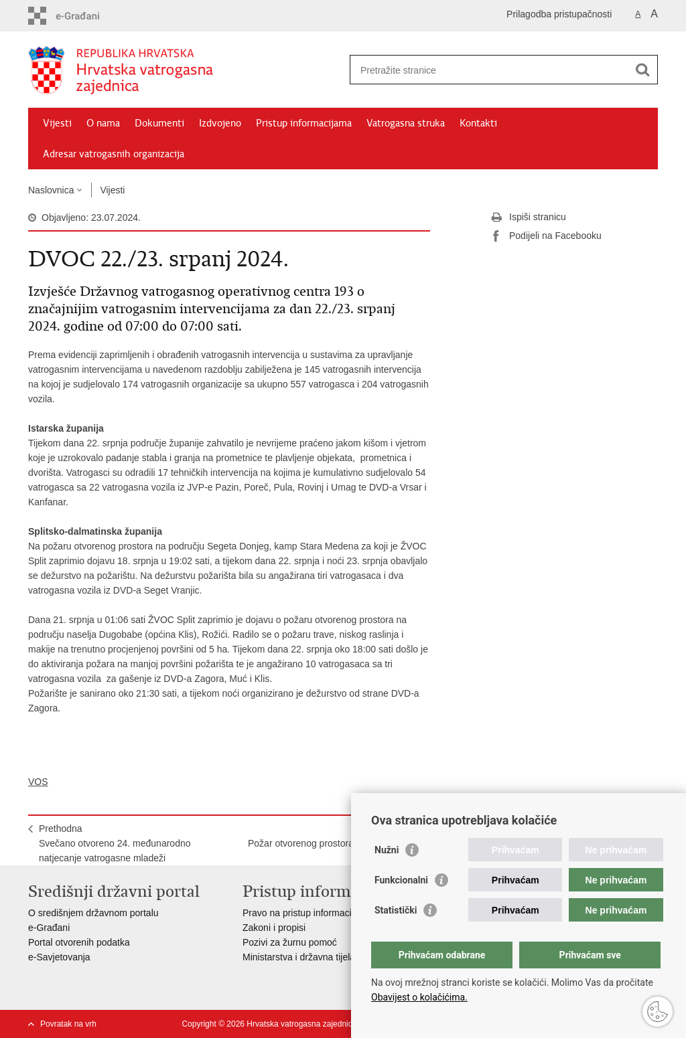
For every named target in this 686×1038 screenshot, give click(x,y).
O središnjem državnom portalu (93, 912)
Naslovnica (51, 190)
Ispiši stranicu (528, 217)
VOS (38, 781)
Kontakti (478, 123)
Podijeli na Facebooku (546, 236)
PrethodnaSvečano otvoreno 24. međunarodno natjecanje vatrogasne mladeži (115, 843)
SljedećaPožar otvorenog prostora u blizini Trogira (333, 836)
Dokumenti (159, 123)
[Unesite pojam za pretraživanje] (489, 70)
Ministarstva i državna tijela (299, 957)
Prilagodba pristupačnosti (559, 14)
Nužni (386, 850)
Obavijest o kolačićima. (419, 997)
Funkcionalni (401, 880)
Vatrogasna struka (405, 123)
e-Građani (49, 927)
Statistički (395, 910)
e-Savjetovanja (59, 957)
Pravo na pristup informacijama (307, 912)
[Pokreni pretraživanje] (642, 69)
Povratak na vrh (68, 1024)
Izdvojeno (220, 123)
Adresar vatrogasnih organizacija (113, 154)
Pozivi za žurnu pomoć (290, 942)
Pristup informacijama (304, 123)
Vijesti (57, 123)
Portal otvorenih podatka (79, 942)
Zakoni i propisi (274, 927)
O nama (103, 123)
